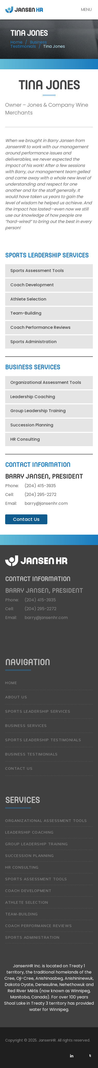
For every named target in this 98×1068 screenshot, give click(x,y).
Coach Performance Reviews (40, 327)
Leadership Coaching (32, 397)
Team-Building (25, 313)
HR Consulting (25, 439)
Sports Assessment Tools (37, 271)
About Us (16, 697)
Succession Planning (31, 425)
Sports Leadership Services (37, 711)
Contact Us (26, 519)
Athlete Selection (28, 299)
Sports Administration (33, 342)
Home (11, 683)
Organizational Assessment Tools (45, 382)
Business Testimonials (31, 754)
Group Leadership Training (38, 411)
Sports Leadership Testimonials (43, 740)
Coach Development (32, 285)
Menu (86, 9)
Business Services (26, 725)
